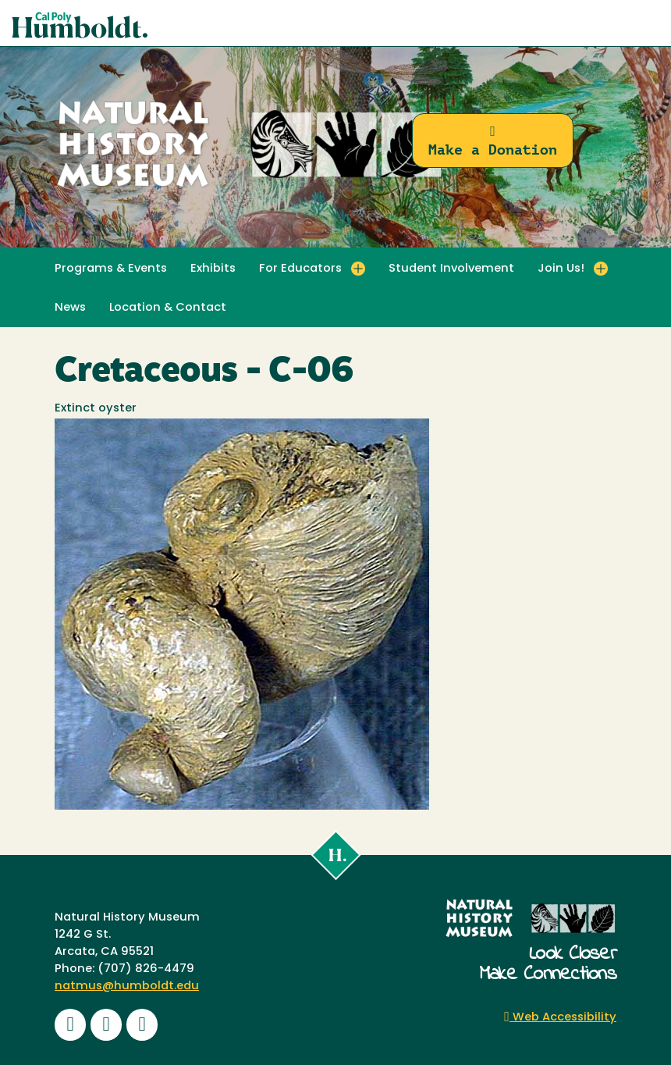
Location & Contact (167, 308)
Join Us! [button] (561, 269)
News (70, 308)
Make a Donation (492, 141)
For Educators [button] (300, 269)
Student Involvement (451, 269)
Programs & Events (111, 269)
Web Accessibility (560, 1018)
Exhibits (213, 269)
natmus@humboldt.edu (127, 986)
